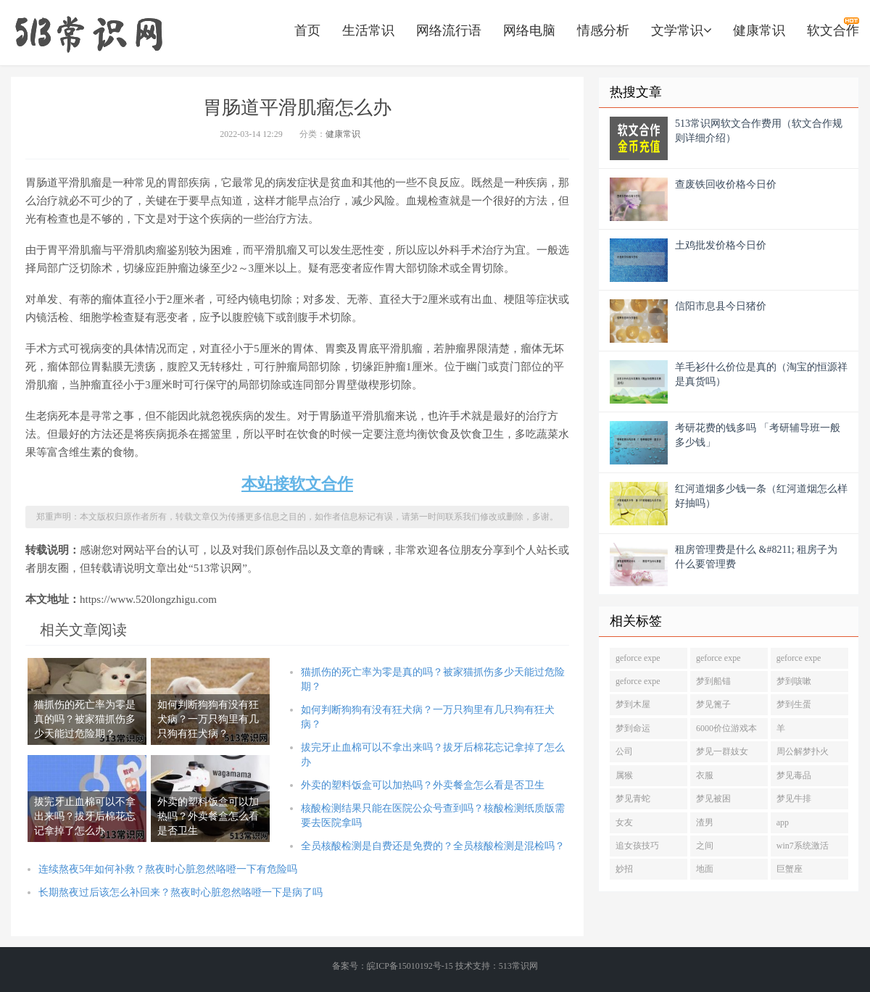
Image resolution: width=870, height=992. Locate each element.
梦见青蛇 (633, 798)
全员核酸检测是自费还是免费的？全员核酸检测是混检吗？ (433, 846)
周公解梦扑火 (802, 751)
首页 (307, 30)
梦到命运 (633, 728)
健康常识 (759, 30)
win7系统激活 (802, 846)
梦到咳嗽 (793, 681)
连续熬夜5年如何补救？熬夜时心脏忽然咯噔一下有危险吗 (167, 869)
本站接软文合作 (297, 484)
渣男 (704, 822)
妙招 (624, 869)
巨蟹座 (789, 869)
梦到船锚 (713, 681)
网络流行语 (448, 30)
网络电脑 (529, 30)
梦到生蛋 (793, 704)
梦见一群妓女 (722, 751)
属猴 (624, 775)
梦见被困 (713, 798)
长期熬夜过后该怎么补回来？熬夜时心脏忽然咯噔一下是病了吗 (180, 892)
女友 (624, 822)
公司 (624, 751)
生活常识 (368, 30)
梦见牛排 (793, 798)
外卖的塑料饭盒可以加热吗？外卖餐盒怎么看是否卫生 (422, 785)
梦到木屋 (633, 704)
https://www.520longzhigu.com (88, 32)
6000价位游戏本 (726, 728)
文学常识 (681, 30)
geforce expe (638, 658)
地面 (704, 869)
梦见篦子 (713, 704)
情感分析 (603, 30)
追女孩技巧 (637, 846)
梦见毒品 (793, 775)
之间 (704, 846)
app (782, 822)
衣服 (704, 775)
